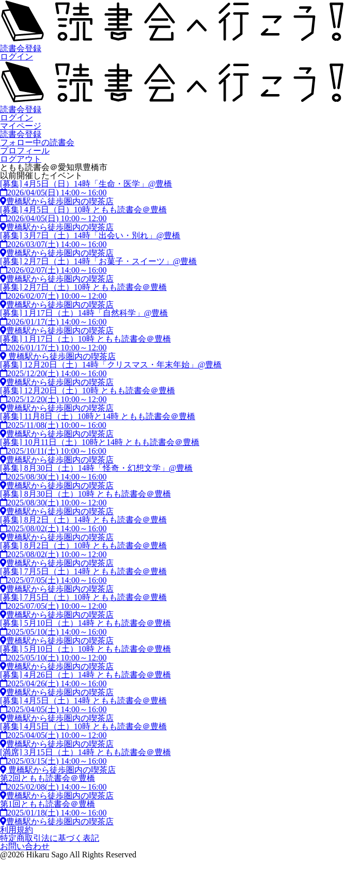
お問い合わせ (25, 846)
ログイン (16, 56)
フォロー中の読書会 (37, 142)
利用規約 (16, 829)
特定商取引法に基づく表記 (49, 838)
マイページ (20, 125)
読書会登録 (20, 48)
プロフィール (25, 150)
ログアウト (20, 159)
